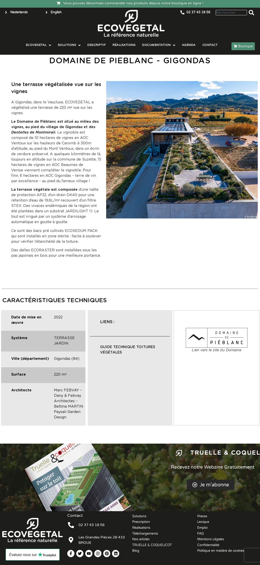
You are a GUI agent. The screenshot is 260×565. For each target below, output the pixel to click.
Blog (135, 551)
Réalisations (141, 528)
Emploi (202, 528)
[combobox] (231, 12)
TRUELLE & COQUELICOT (152, 545)
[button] (111, 150)
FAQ (200, 534)
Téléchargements (145, 534)
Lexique (203, 522)
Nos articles (141, 539)
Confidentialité (208, 545)
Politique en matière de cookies (220, 551)
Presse (202, 516)
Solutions (139, 516)
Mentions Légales (210, 539)
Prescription (141, 522)
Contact (75, 515)
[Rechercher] (252, 12)
